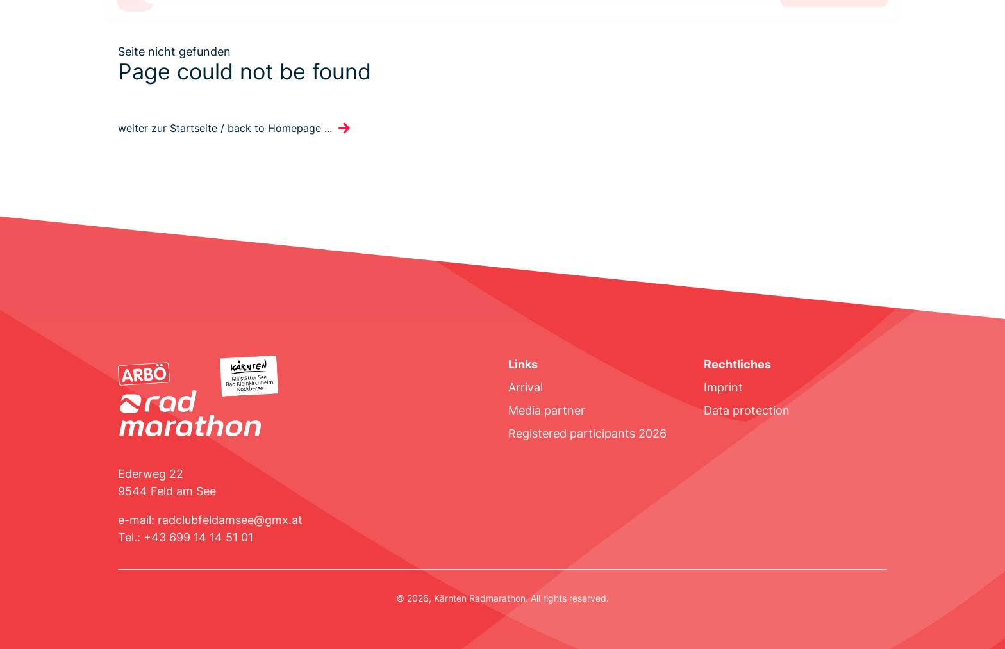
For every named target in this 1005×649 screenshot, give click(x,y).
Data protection (747, 410)
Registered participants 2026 (587, 433)
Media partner (546, 410)
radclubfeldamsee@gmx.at (230, 520)
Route (203, 40)
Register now (834, 41)
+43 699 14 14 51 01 (198, 537)
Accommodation (459, 40)
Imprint (723, 387)
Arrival (525, 387)
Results (539, 40)
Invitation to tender (286, 40)
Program (376, 40)
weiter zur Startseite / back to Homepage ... (225, 128)
